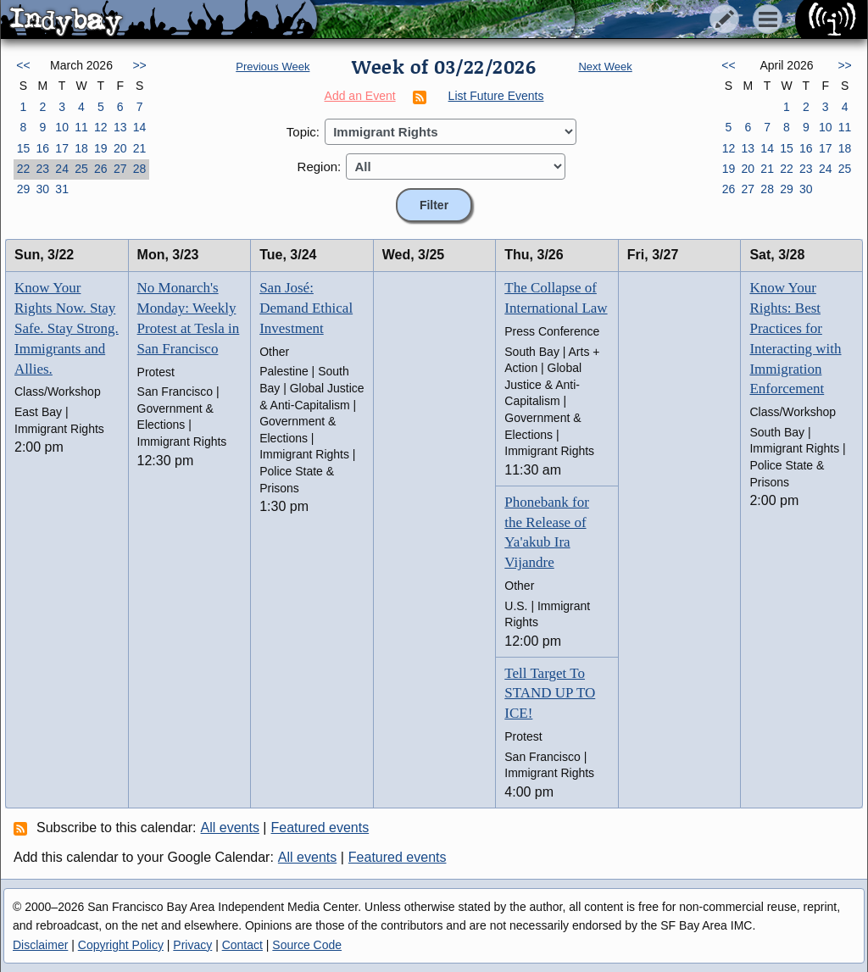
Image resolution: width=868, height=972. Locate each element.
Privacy (192, 945)
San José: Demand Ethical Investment (306, 308)
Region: (320, 166)
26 (101, 168)
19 (101, 148)
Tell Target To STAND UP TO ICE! (549, 693)
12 (101, 127)
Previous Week (272, 66)
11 (81, 127)
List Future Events (496, 96)
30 (42, 189)
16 (42, 148)
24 (62, 168)
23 (42, 168)
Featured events (320, 827)
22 (24, 168)
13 (120, 127)
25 (81, 168)
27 (120, 168)
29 (24, 189)
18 (81, 148)
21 (140, 148)
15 (24, 148)
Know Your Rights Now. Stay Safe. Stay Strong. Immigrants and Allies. (66, 328)
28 (140, 168)
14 (140, 127)
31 (62, 189)
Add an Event (360, 96)
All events (230, 827)
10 (62, 127)
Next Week (605, 66)
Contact (242, 945)
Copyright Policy (121, 945)
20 (120, 148)
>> (139, 65)
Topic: (303, 132)
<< (23, 65)
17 (62, 148)
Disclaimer (40, 945)
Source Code (307, 945)
